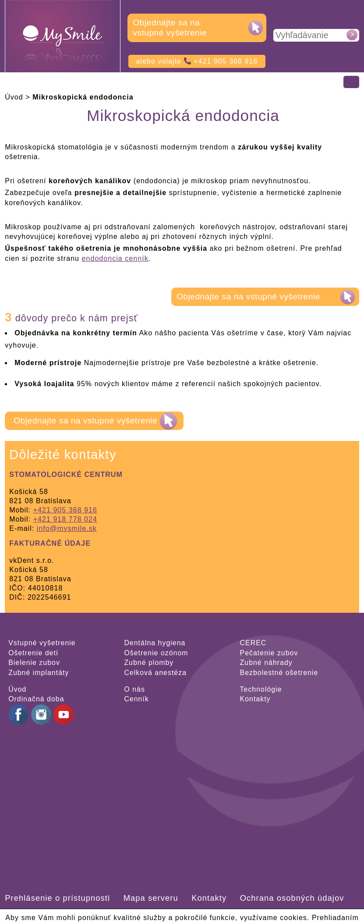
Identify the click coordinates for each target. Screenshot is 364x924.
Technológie (261, 689)
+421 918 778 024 (65, 519)
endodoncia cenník (115, 258)
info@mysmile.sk (67, 528)
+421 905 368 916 (65, 510)
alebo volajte (197, 61)
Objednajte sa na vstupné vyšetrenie (170, 27)
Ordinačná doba (36, 699)
